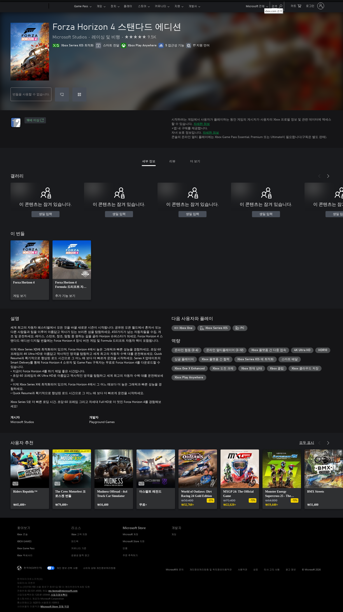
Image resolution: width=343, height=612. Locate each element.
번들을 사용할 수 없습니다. (30, 94)
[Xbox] (61, 6)
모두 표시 (306, 442)
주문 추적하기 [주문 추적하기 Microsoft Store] (130, 555)
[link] (29, 270)
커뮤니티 (160, 6)
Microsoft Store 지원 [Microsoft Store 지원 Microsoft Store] (134, 541)
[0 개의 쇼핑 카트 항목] (296, 5)
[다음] (328, 176)
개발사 (192, 6)
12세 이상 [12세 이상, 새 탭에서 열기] (35, 120)
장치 (113, 6)
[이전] (319, 176)
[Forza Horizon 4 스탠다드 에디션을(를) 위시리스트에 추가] (62, 94)
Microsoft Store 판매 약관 (54, 606)
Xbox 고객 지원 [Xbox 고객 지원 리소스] (79, 534)
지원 (177, 6)
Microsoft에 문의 (175, 569)
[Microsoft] (32, 6)
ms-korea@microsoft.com (62, 590)
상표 (255, 569)
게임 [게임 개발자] (174, 534)
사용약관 (242, 569)
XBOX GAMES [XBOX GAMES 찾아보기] (24, 541)
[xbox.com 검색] (277, 5)
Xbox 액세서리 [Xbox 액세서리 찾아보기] (24, 555)
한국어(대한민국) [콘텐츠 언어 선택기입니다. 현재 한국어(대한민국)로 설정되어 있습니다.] (33, 567)
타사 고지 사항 (272, 569)
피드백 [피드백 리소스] (75, 541)
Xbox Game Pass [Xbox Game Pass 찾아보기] (26, 548)
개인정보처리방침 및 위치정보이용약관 (211, 569)
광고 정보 (291, 569)
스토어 (142, 6)
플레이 (128, 6)
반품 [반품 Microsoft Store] (125, 548)
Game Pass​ (81, 6)
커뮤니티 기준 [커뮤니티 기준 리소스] (78, 548)
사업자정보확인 (59, 594)
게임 (99, 6)
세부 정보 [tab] (148, 161)
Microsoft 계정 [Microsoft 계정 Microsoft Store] (130, 534)
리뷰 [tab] (172, 161)
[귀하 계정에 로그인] (314, 6)
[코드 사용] (79, 94)
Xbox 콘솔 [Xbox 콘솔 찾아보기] (22, 534)
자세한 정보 (202, 124)
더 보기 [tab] (195, 161)
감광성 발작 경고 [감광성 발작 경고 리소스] (80, 555)
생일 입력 (45, 214)
